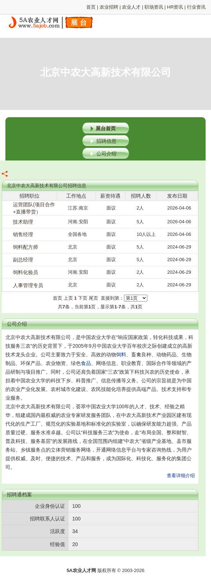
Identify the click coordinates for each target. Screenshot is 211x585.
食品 (86, 363)
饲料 (121, 354)
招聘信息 (106, 141)
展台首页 (106, 128)
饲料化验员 (25, 272)
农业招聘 (109, 7)
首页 (91, 7)
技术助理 (23, 222)
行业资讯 (196, 7)
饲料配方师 (25, 247)
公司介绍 (106, 154)
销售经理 (23, 234)
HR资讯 (175, 7)
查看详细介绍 (181, 475)
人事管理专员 (28, 285)
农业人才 (131, 7)
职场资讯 (154, 7)
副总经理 (23, 260)
